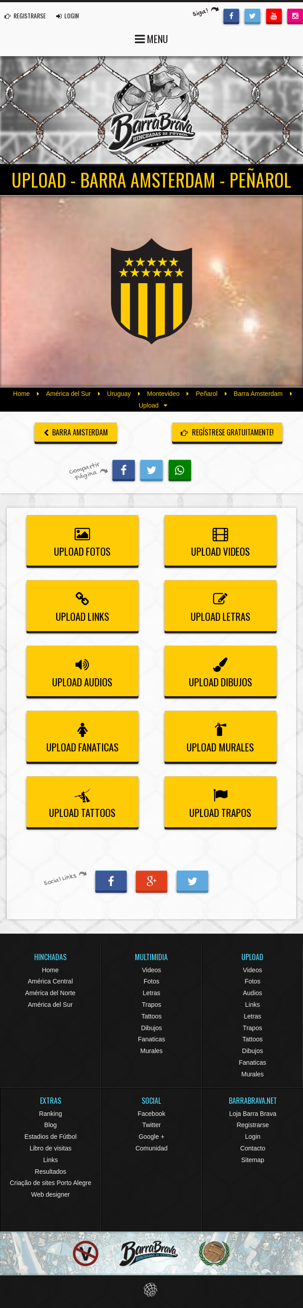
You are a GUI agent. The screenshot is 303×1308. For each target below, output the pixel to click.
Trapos (151, 1004)
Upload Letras (220, 605)
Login (252, 1136)
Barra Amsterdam (258, 393)
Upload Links (82, 605)
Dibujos (151, 1027)
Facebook (151, 1113)
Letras (151, 992)
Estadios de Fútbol (50, 1136)
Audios (252, 992)
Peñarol (207, 393)
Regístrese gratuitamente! (227, 432)
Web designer (50, 1194)
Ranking (50, 1113)
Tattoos (151, 1016)
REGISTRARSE (25, 15)
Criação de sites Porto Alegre (50, 1182)
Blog (50, 1124)
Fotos (151, 981)
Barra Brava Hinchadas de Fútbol (151, 110)
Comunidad (151, 1148)
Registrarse (252, 1124)
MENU (151, 38)
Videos (151, 970)
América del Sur (68, 393)
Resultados (50, 1171)
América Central (50, 981)
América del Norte (50, 992)
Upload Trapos (220, 801)
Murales (151, 1050)
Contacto (252, 1148)
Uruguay (119, 393)
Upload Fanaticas (82, 736)
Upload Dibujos (220, 671)
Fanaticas (151, 1039)
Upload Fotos (82, 540)
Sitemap (252, 1159)
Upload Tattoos (82, 801)
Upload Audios (82, 671)
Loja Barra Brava (252, 1113)
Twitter (151, 1124)
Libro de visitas (50, 1148)
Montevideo (163, 393)
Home (21, 393)
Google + (151, 1136)
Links (252, 1004)
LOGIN (67, 15)
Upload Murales (220, 736)
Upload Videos (220, 540)
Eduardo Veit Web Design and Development (152, 1289)
